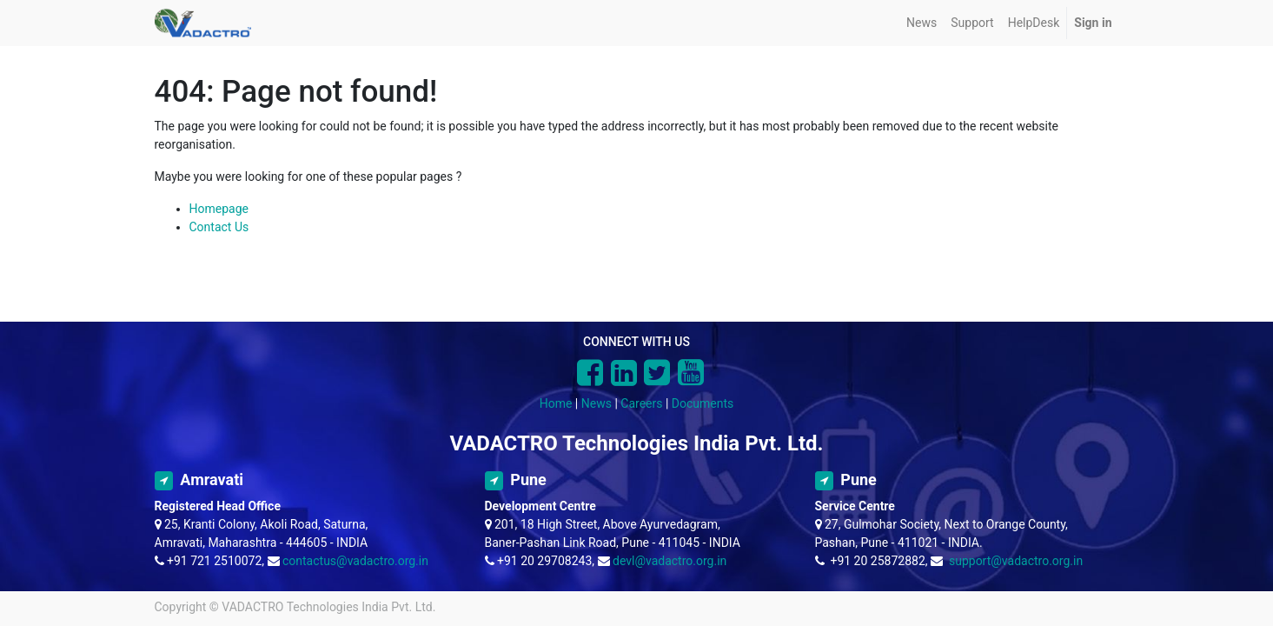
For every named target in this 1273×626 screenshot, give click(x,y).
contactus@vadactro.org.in (355, 561)
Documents (702, 403)
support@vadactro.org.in (1016, 561)
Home (556, 403)
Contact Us (219, 227)
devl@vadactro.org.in (669, 561)
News (596, 403)
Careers (641, 403)
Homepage (219, 209)
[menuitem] (921, 23)
